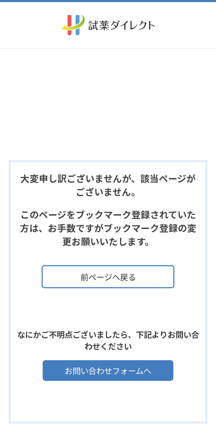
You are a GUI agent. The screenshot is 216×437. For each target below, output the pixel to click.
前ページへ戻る (108, 277)
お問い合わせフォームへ (108, 370)
